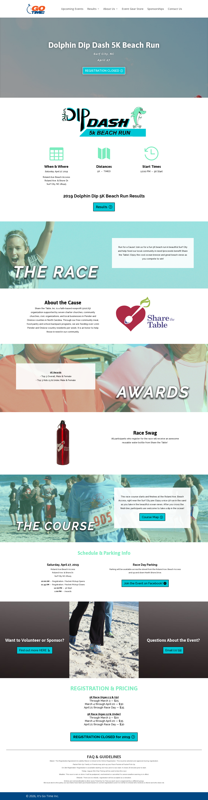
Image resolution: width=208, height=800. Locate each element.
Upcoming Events (72, 9)
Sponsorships (155, 9)
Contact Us (175, 9)
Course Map (150, 517)
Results (91, 9)
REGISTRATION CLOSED (102, 70)
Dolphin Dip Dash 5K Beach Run (104, 44)
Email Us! (171, 650)
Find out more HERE (33, 650)
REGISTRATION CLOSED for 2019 (101, 737)
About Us (109, 9)
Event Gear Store (132, 9)
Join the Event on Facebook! (143, 583)
